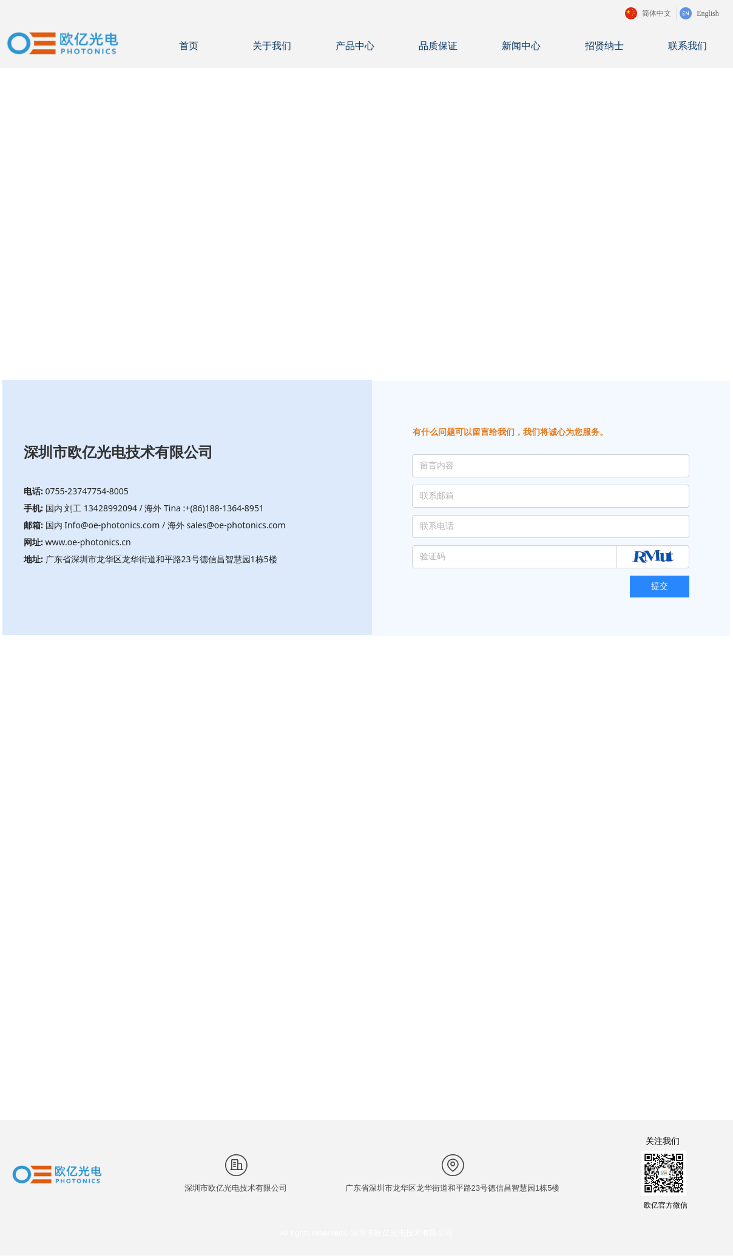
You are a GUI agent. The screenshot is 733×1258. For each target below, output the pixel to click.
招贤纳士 (604, 46)
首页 (188, 46)
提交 (659, 586)
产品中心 (355, 46)
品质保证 (438, 46)
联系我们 (687, 46)
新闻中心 (521, 46)
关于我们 (271, 46)
